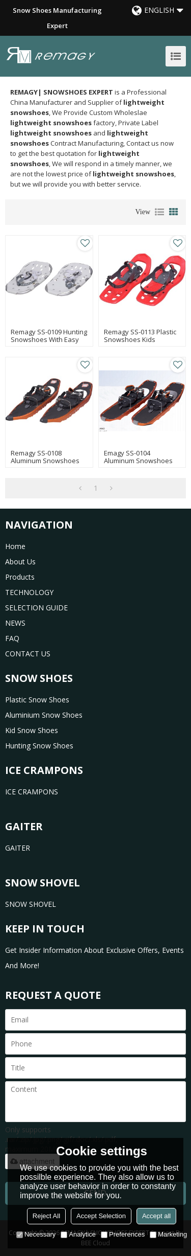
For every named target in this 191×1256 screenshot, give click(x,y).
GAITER (17, 848)
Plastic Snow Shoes (37, 699)
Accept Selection (101, 1216)
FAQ (12, 638)
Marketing (168, 1234)
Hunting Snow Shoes (39, 745)
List (159, 212)
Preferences (123, 1234)
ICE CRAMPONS (31, 791)
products (20, 577)
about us (20, 561)
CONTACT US (27, 653)
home (15, 546)
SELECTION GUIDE (36, 607)
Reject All (46, 1216)
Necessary (36, 1234)
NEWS (15, 623)
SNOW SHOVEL (30, 904)
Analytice (78, 1234)
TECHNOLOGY (29, 592)
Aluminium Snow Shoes (44, 715)
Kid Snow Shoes (31, 730)
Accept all (156, 1216)
